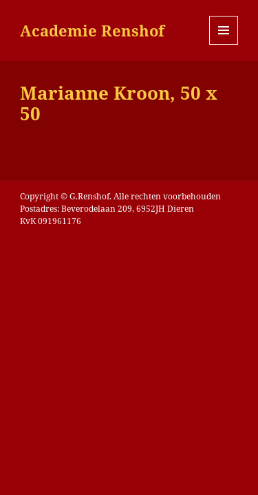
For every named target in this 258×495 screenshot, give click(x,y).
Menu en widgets (224, 44)
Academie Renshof (92, 30)
